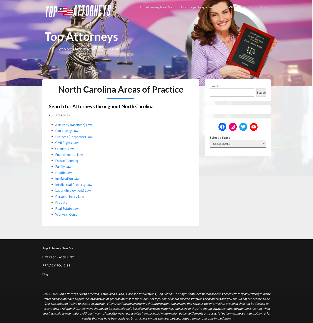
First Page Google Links (199, 7)
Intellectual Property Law (73, 184)
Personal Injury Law (69, 196)
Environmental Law (69, 155)
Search (214, 86)
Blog (263, 7)
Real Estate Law (66, 208)
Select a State (220, 137)
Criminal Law (64, 149)
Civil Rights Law (66, 143)
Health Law (63, 173)
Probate (61, 202)
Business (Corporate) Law (73, 137)
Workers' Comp (66, 214)
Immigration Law (67, 178)
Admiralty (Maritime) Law (73, 125)
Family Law (63, 166)
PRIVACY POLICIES (237, 7)
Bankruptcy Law (66, 131)
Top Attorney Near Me (158, 7)
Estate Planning (66, 161)
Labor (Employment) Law (73, 190)
